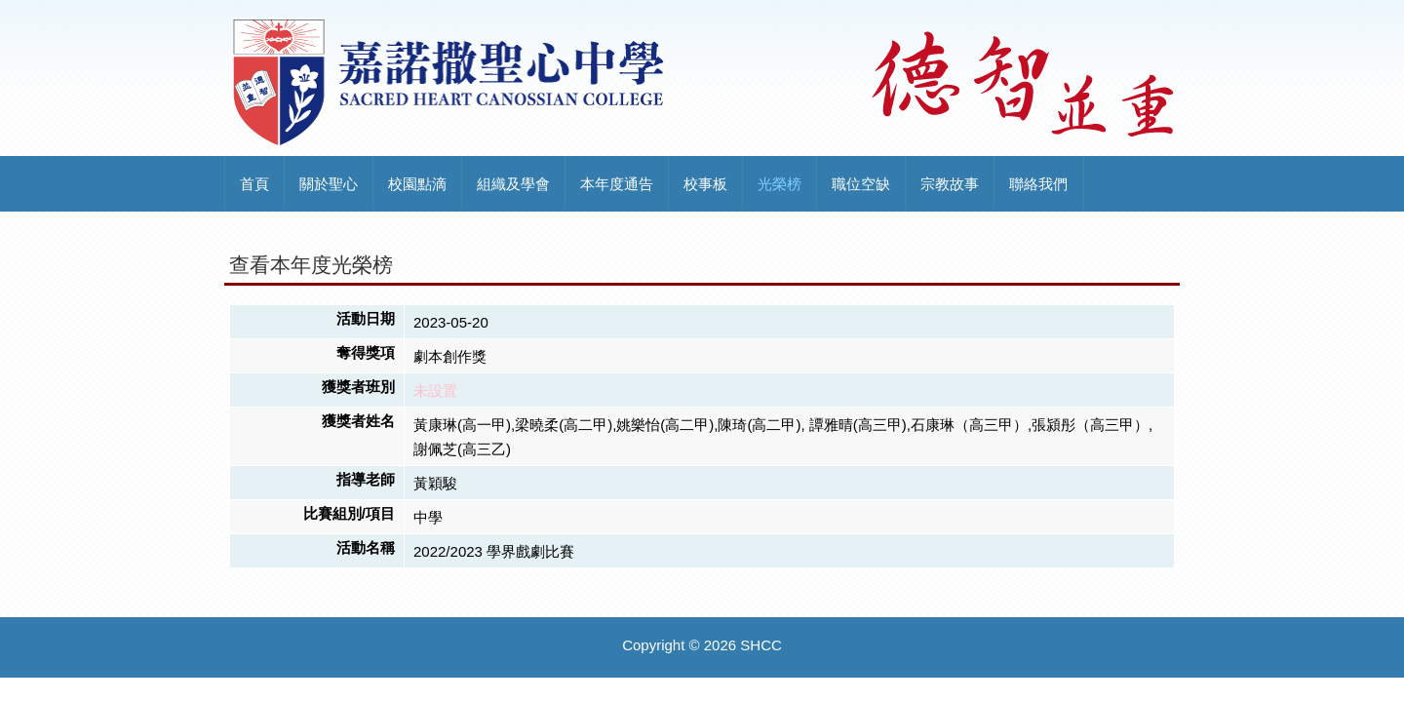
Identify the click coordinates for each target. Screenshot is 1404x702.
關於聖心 (328, 184)
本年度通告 (616, 184)
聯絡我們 (1038, 184)
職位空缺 (861, 184)
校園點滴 (417, 184)
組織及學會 (513, 184)
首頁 (254, 184)
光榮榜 (779, 184)
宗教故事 (949, 184)
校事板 (705, 184)
